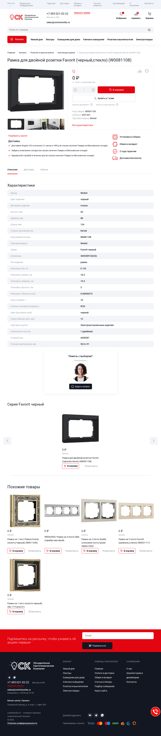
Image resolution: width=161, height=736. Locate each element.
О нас (129, 668)
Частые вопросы (97, 4)
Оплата (44, 169)
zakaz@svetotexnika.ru (58, 22)
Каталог (17, 39)
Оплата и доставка (104, 673)
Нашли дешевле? (82, 104)
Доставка (64, 3)
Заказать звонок (82, 13)
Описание (12, 169)
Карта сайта (101, 690)
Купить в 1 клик (104, 98)
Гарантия (51, 3)
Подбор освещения (104, 686)
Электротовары (144, 39)
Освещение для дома (68, 39)
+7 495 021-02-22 (57, 13)
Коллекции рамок (66, 52)
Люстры (50, 39)
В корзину (116, 89)
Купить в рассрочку (107, 104)
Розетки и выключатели (120, 39)
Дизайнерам (119, 3)
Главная (11, 52)
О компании (134, 4)
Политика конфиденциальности (22, 723)
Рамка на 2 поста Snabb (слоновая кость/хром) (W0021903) (93, 542)
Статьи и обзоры (103, 682)
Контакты (149, 3)
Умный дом (37, 39)
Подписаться (97, 645)
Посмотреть (91, 466)
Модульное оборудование (26, 4)
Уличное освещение (93, 39)
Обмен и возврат (78, 4)
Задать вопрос (80, 386)
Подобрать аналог (18, 136)
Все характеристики (82, 125)
